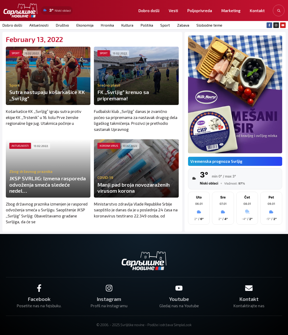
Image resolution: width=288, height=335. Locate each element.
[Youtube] (179, 288)
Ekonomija (84, 25)
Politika (147, 25)
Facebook (39, 299)
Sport (165, 25)
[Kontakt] (249, 288)
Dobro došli (148, 10)
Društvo (62, 25)
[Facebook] (39, 288)
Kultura (127, 25)
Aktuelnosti (38, 25)
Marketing (230, 10)
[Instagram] (109, 288)
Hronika (107, 25)
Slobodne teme (209, 25)
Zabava (183, 25)
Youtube (179, 299)
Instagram (109, 299)
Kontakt (257, 10)
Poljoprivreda (199, 10)
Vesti (173, 10)
